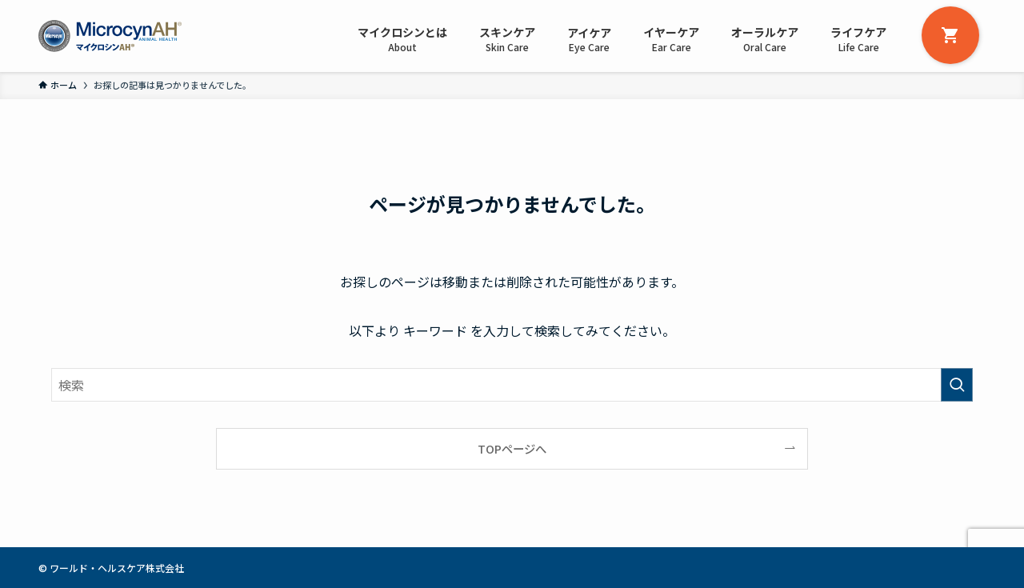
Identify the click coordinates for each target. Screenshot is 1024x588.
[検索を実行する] (957, 385)
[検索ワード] (512, 385)
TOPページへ (512, 448)
